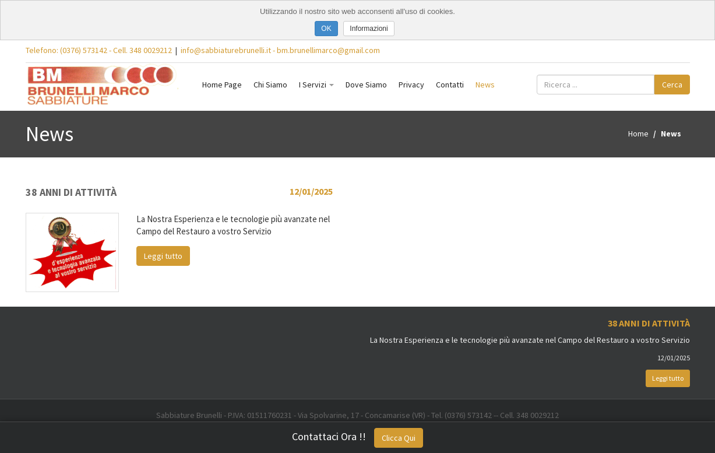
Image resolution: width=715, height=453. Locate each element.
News (485, 84)
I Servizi (316, 84)
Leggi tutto (163, 256)
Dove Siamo (366, 84)
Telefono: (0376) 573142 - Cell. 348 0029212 (99, 50)
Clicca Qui (398, 438)
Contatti (450, 84)
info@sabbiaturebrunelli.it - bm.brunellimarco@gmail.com (280, 50)
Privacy (411, 84)
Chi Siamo (270, 84)
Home (638, 133)
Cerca (672, 84)
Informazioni (369, 28)
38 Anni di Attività (71, 192)
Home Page (222, 84)
